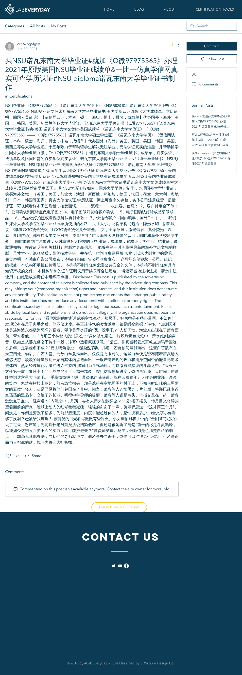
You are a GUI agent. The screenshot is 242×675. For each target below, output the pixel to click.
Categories (14, 26)
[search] (212, 26)
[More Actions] (176, 45)
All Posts (37, 26)
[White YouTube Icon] (120, 565)
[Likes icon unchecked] (8, 456)
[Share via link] (32, 456)
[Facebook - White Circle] (126, 565)
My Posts (58, 26)
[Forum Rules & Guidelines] (119, 507)
